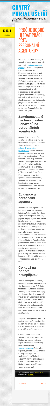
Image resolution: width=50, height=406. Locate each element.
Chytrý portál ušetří (29, 10)
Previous (22, 383)
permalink (31, 374)
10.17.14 (7, 30)
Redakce (7, 35)
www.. (25, 348)
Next (43, 383)
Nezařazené (39, 372)
